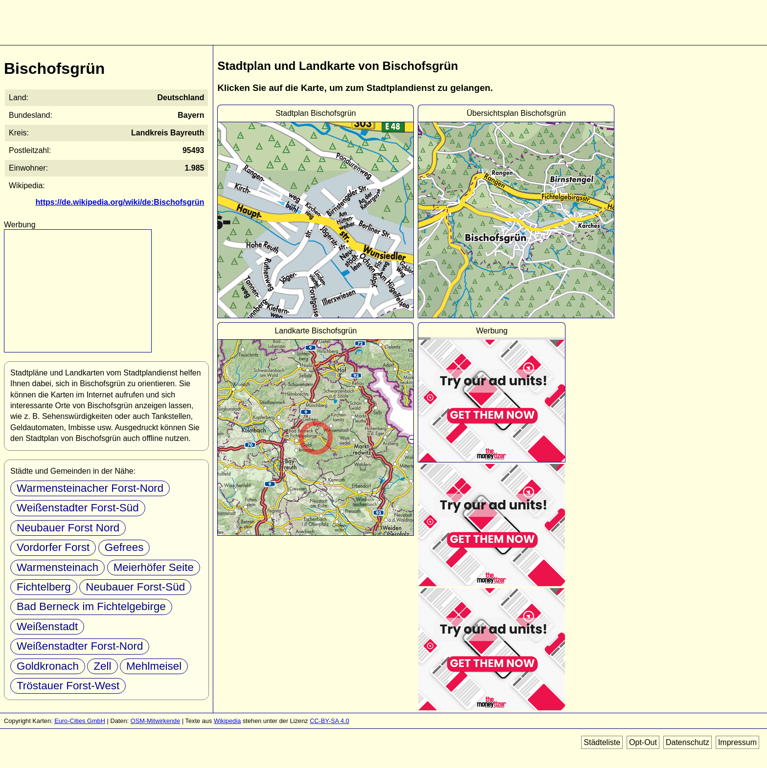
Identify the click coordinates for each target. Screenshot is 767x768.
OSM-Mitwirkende (155, 720)
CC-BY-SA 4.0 (329, 720)
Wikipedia (227, 720)
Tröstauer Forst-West (68, 686)
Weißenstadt (47, 626)
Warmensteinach (57, 567)
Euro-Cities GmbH (79, 720)
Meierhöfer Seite (153, 567)
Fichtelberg (44, 587)
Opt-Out (643, 742)
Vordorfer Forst (53, 547)
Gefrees (124, 547)
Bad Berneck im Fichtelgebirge (91, 606)
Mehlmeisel (153, 666)
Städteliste (602, 742)
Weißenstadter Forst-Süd (78, 508)
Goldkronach (48, 666)
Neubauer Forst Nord (68, 528)
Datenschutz (687, 742)
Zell (102, 666)
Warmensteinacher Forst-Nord (90, 488)
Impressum (737, 742)
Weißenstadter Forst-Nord (80, 646)
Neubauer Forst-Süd (135, 587)
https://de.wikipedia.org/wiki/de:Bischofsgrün (120, 202)
